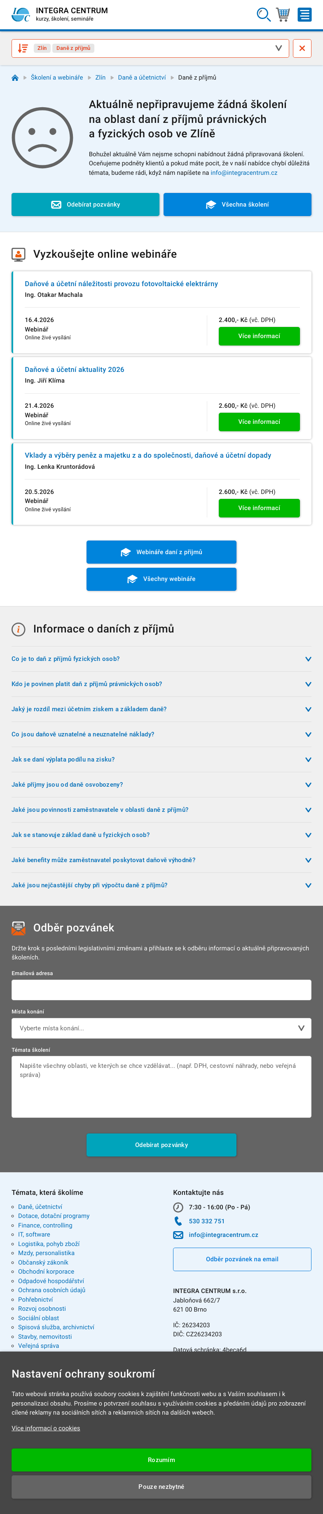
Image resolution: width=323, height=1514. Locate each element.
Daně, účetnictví (40, 1207)
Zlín (101, 77)
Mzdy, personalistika (46, 1253)
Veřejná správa (38, 1345)
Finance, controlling (45, 1225)
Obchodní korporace (46, 1271)
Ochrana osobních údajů (51, 1290)
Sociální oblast (38, 1318)
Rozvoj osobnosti (42, 1308)
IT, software (34, 1234)
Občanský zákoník (43, 1262)
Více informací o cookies (46, 1428)
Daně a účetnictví (142, 77)
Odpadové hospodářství (51, 1281)
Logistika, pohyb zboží (49, 1244)
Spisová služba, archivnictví (56, 1327)
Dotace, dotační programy (53, 1216)
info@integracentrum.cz (244, 172)
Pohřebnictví (35, 1299)
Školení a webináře (57, 77)
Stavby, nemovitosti (45, 1336)
